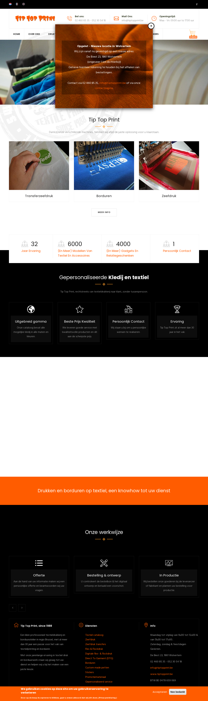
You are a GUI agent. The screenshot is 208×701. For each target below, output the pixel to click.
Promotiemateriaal (95, 677)
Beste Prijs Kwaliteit (79, 321)
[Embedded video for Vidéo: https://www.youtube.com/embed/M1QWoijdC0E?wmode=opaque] (104, 416)
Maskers (153, 34)
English (23, 4)
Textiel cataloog (94, 635)
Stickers (89, 672)
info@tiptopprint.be (112, 83)
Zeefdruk (90, 640)
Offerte (39, 575)
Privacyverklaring (107, 698)
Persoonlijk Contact (128, 321)
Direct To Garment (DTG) (99, 658)
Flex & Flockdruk (94, 649)
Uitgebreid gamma (31, 321)
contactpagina (104, 88)
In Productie (169, 575)
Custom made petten (97, 668)
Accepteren (160, 692)
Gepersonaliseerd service (98, 682)
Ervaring (177, 321)
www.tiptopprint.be (161, 674)
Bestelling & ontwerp (104, 575)
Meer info (104, 212)
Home (16, 34)
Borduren (90, 663)
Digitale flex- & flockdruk (98, 654)
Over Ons (34, 34)
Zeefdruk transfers (95, 644)
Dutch (10, 4)
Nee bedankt (177, 691)
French (17, 4)
